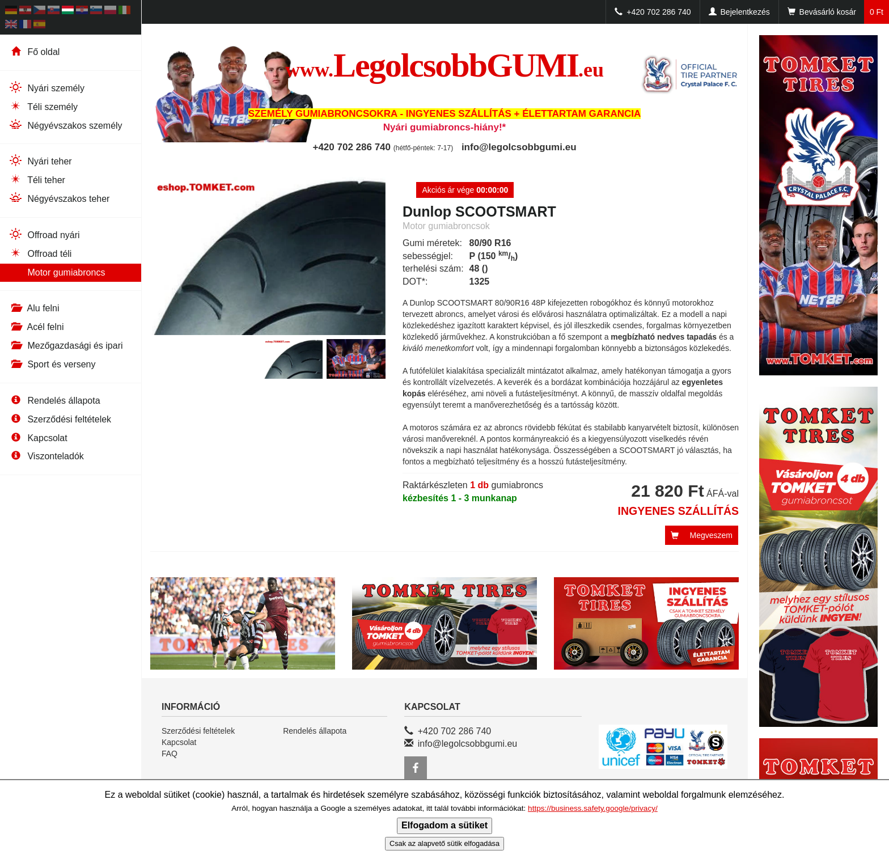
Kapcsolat (38, 438)
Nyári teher (40, 160)
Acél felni (36, 327)
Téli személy (43, 106)
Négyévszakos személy (65, 125)
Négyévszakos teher (59, 198)
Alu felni (34, 308)
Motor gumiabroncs (57, 272)
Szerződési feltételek (60, 419)
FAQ (169, 753)
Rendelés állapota (54, 400)
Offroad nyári (44, 234)
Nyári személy (46, 87)
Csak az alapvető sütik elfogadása (444, 843)
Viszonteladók (46, 456)
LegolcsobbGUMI (444, 65)
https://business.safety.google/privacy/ (593, 808)
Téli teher (37, 179)
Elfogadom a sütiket (444, 825)
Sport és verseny (52, 364)
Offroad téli (40, 253)
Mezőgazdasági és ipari (66, 345)
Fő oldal (34, 52)
